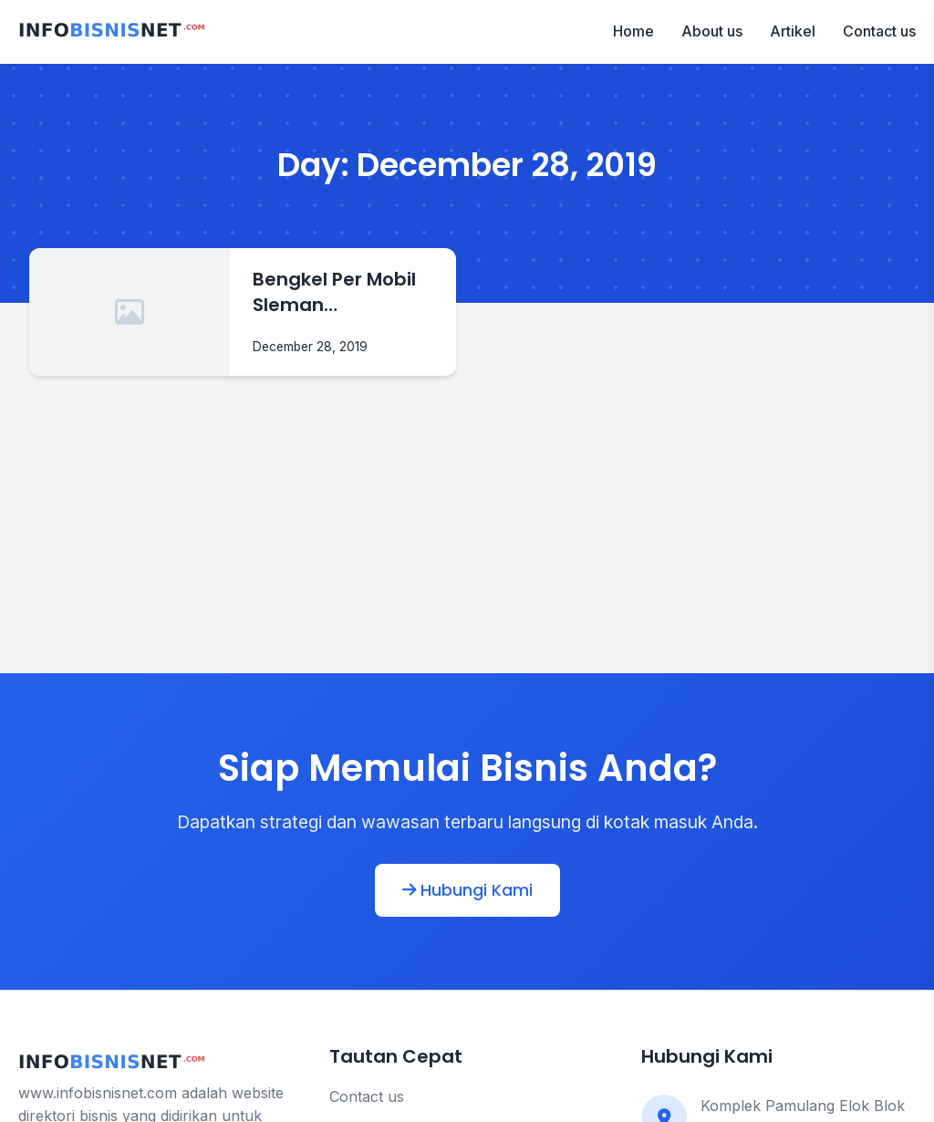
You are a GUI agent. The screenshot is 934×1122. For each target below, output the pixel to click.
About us (711, 31)
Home (633, 31)
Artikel (792, 31)
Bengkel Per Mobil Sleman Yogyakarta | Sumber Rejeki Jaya (334, 291)
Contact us (879, 31)
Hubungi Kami (467, 890)
